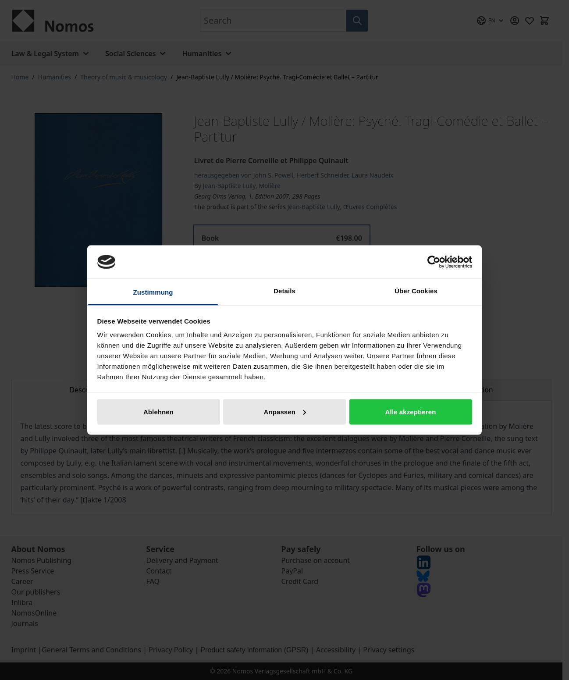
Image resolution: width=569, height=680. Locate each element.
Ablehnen (158, 411)
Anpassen (285, 411)
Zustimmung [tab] (153, 292)
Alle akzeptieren (410, 411)
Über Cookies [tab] (416, 291)
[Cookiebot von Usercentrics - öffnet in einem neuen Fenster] (433, 261)
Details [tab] (284, 291)
